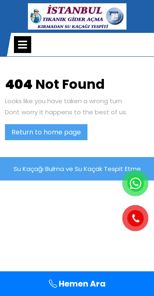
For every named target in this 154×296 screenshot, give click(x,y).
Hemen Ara (77, 283)
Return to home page (49, 133)
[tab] (22, 44)
